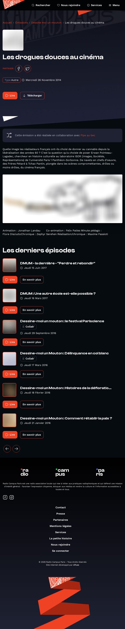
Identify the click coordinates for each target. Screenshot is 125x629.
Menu (114, 5)
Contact (62, 507)
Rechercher (41, 5)
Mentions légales (62, 526)
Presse (62, 513)
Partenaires (62, 519)
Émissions (21, 22)
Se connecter (62, 550)
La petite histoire (62, 538)
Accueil (7, 22)
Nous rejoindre (68, 5)
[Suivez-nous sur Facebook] (5, 497)
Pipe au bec (88, 135)
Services (94, 5)
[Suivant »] (16, 448)
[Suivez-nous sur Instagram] (11, 497)
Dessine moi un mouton (46, 22)
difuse (76, 565)
